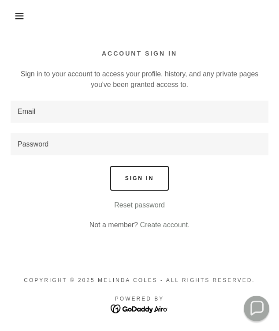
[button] (19, 16)
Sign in (139, 178)
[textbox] (139, 112)
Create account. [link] (165, 225)
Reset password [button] (139, 205)
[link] (139, 308)
